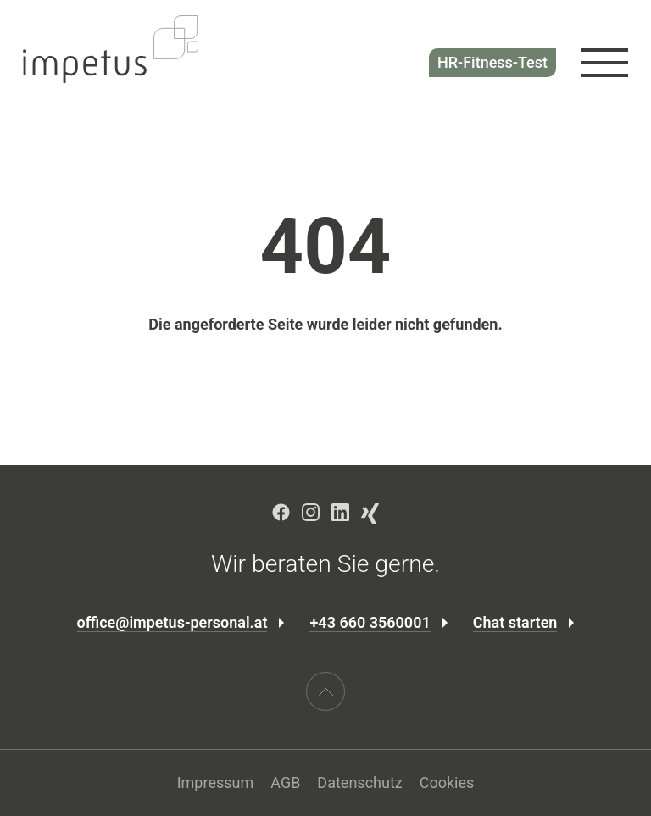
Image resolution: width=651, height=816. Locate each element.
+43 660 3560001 (369, 622)
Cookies (447, 782)
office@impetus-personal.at (172, 622)
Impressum (215, 782)
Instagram (311, 512)
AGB (285, 782)
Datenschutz (359, 782)
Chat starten (515, 622)
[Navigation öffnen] (604, 62)
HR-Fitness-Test (492, 62)
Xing (370, 513)
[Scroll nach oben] (325, 691)
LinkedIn (340, 512)
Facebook (281, 512)
